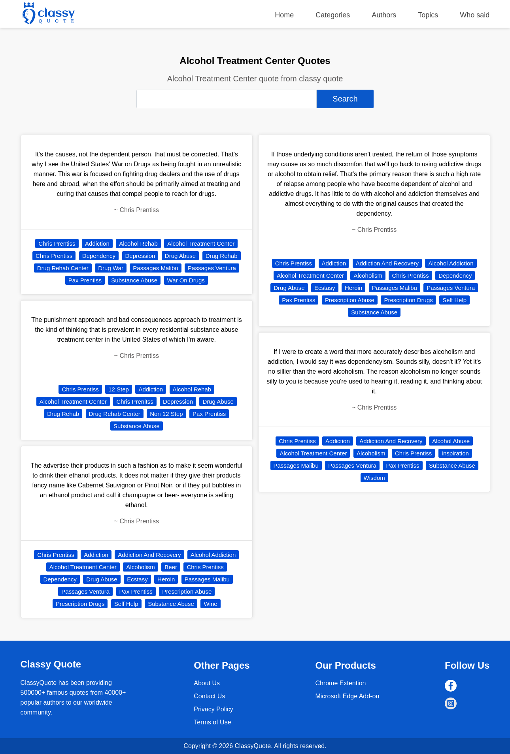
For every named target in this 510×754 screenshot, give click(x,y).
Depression (140, 255)
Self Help (126, 603)
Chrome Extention (340, 683)
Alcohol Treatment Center (200, 243)
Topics (428, 15)
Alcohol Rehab (138, 243)
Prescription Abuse (187, 591)
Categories (332, 15)
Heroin (166, 579)
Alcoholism (140, 567)
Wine (210, 603)
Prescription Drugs (80, 603)
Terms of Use (212, 722)
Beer (170, 567)
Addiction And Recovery (149, 554)
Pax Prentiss (85, 280)
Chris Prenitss (134, 401)
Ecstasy (137, 579)
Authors (384, 15)
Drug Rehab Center (63, 268)
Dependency (98, 255)
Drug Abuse (180, 255)
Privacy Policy (213, 709)
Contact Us (209, 696)
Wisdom (374, 477)
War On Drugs (186, 280)
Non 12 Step (166, 413)
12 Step (118, 389)
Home (284, 15)
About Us (207, 683)
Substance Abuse (134, 280)
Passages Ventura (212, 268)
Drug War (110, 268)
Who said (474, 15)
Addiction (97, 243)
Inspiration (455, 453)
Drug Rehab (222, 255)
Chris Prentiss (56, 243)
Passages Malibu (155, 268)
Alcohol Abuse (451, 441)
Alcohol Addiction (213, 554)
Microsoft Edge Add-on (347, 696)
